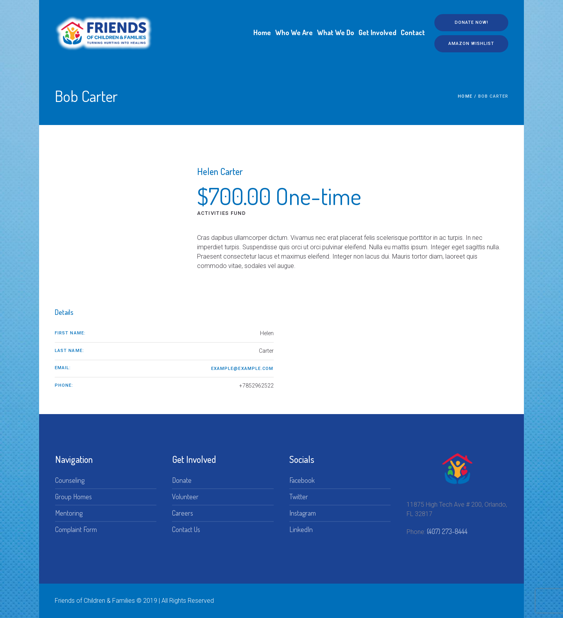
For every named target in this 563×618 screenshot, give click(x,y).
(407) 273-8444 (447, 531)
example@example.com (242, 368)
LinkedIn (301, 529)
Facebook (302, 480)
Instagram (302, 513)
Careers (182, 513)
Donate (182, 480)
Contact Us (186, 529)
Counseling (69, 480)
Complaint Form (76, 529)
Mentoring (68, 513)
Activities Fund (221, 213)
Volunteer (185, 496)
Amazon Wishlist (471, 43)
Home (465, 96)
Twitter (298, 496)
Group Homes (73, 496)
